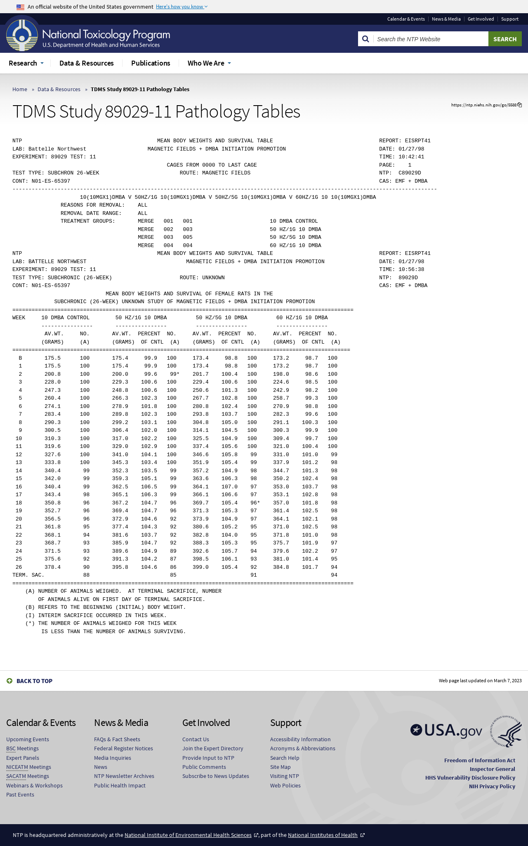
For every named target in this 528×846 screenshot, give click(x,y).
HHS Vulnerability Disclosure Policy (470, 777)
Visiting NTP (284, 776)
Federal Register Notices (123, 748)
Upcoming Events (27, 739)
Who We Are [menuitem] (206, 63)
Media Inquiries (112, 757)
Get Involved (481, 18)
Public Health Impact (120, 785)
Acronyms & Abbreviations (302, 748)
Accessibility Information (300, 739)
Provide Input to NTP (208, 757)
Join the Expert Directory (212, 748)
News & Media (446, 18)
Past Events (20, 794)
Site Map (280, 767)
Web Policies (285, 785)
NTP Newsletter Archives (124, 776)
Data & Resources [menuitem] (86, 63)
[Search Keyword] (431, 38)
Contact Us (195, 739)
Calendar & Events (406, 18)
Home (19, 89)
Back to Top (34, 681)
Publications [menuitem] (150, 63)
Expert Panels (22, 757)
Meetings (22, 748)
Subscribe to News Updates (215, 776)
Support (510, 18)
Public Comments (204, 767)
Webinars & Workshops (34, 785)
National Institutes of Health (323, 835)
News (100, 767)
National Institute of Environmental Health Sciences (188, 835)
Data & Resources (59, 89)
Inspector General (492, 769)
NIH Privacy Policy (492, 786)
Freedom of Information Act (479, 760)
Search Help (284, 757)
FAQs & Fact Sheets (117, 739)
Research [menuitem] (23, 63)
